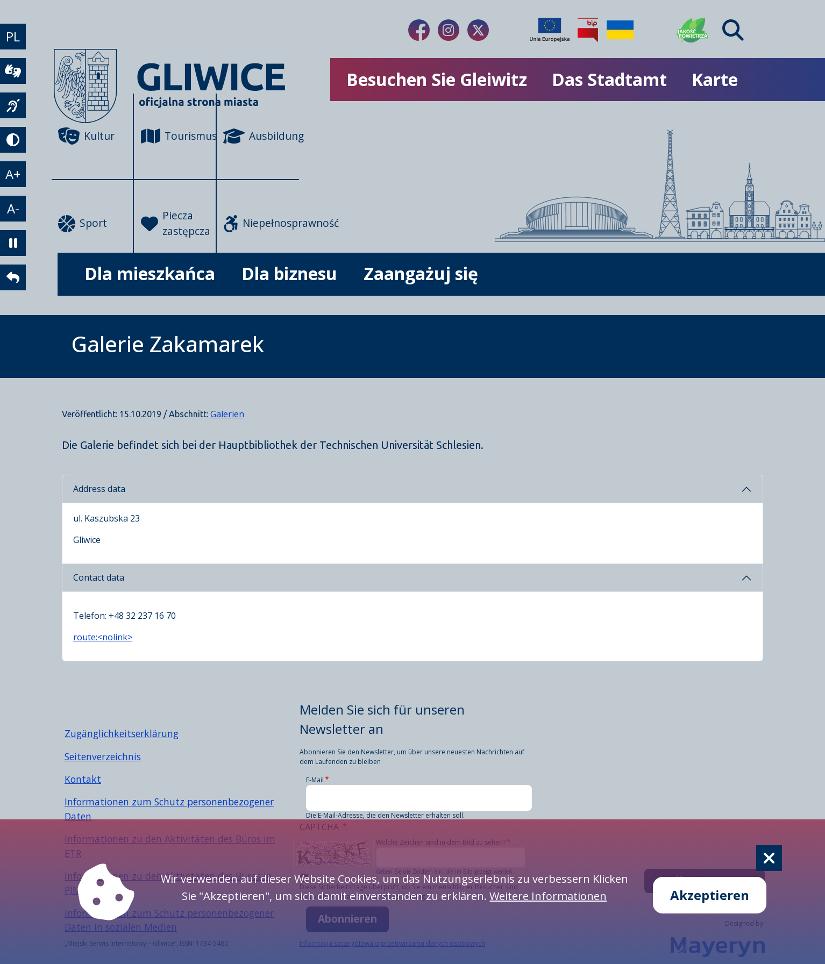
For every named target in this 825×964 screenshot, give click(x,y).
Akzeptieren (709, 895)
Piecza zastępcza (175, 223)
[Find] (733, 30)
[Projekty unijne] (550, 30)
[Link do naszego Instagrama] (448, 30)
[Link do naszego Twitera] (478, 30)
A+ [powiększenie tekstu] (12, 174)
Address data (99, 489)
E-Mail (315, 779)
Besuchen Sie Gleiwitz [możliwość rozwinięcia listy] (436, 79)
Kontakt (83, 779)
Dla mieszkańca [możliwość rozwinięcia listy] (149, 273)
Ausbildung (261, 136)
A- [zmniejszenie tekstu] (13, 208)
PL (13, 36)
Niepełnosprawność (261, 223)
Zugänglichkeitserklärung (122, 733)
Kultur (86, 136)
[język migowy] (13, 105)
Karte (715, 79)
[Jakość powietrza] (692, 30)
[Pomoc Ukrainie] (620, 30)
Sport (82, 223)
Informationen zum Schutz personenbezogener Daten (169, 808)
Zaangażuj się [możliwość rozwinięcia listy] (421, 273)
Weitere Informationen (548, 896)
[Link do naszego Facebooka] (419, 30)
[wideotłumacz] (13, 71)
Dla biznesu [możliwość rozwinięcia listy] (289, 273)
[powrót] (13, 277)
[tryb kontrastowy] (13, 140)
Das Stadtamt (609, 79)
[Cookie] (769, 858)
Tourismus (179, 136)
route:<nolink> (102, 637)
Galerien (227, 414)
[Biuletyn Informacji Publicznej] (588, 30)
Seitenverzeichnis (103, 756)
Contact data (98, 577)
